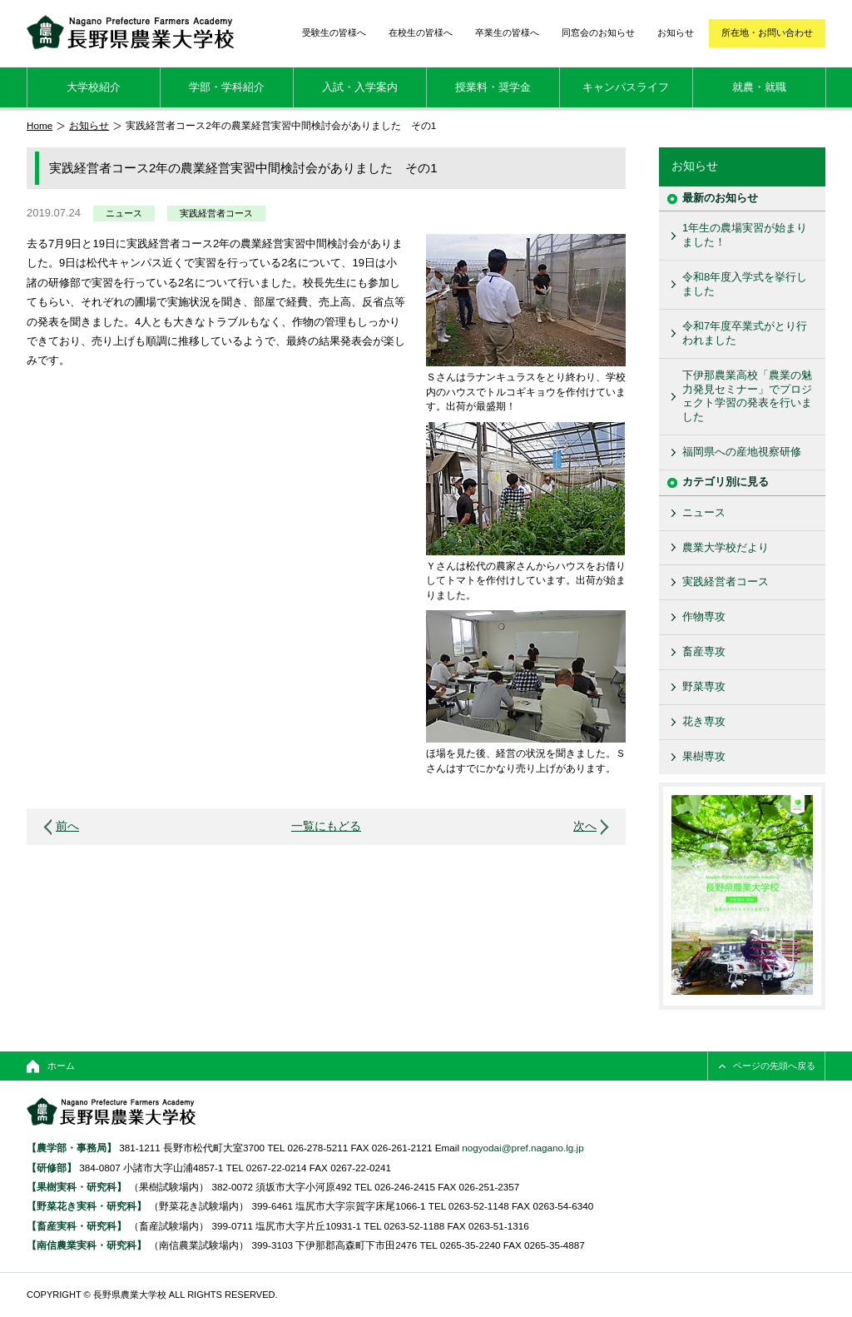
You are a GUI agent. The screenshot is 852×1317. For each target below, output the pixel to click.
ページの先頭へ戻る (774, 1066)
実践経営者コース (216, 213)
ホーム (61, 1066)
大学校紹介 (94, 87)
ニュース (124, 213)
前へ (67, 826)
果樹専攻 (704, 756)
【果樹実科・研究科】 (76, 1186)
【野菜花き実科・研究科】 (88, 1205)
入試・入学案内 (360, 87)
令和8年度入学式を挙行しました (744, 284)
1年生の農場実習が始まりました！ (744, 234)
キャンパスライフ (625, 87)
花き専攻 (704, 721)
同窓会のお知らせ (598, 32)
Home (39, 125)
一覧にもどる (326, 826)
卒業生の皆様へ (507, 32)
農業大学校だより (725, 547)
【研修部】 (52, 1167)
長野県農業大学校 (130, 32)
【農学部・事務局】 (71, 1147)
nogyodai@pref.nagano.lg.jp (522, 1147)
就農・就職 (759, 87)
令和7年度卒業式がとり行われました (744, 333)
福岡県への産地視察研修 (741, 451)
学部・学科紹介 (227, 87)
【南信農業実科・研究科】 (86, 1245)
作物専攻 (704, 616)
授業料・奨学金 (493, 87)
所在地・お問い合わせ (767, 32)
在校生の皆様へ (421, 32)
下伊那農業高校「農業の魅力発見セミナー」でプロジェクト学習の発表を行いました (747, 396)
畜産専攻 (704, 651)
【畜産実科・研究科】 (76, 1225)
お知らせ (675, 32)
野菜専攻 (704, 686)
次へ (585, 826)
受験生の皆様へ (334, 32)
